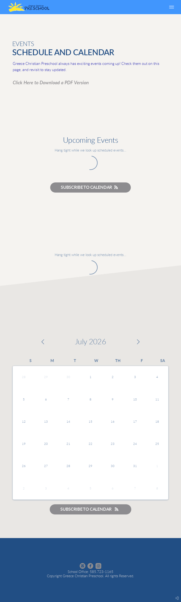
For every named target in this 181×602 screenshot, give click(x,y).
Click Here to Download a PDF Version (51, 82)
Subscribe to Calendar (90, 187)
